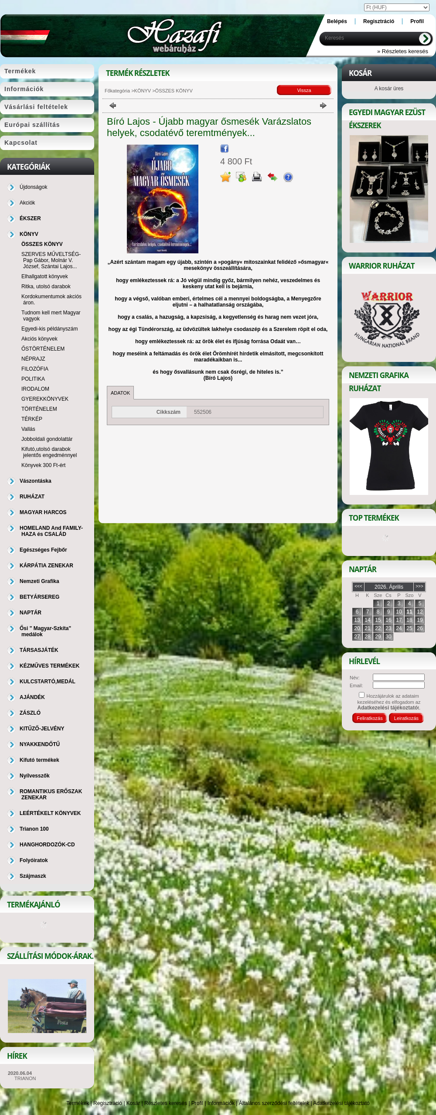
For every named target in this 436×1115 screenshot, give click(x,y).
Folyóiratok (34, 860)
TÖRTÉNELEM (39, 409)
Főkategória (117, 90)
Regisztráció (107, 1103)
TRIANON (25, 1078)
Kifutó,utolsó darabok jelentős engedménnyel (49, 452)
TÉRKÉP (31, 419)
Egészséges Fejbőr (43, 550)
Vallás (28, 429)
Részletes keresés (165, 1103)
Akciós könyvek (39, 339)
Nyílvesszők (35, 776)
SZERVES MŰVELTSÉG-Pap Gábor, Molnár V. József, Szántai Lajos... (51, 260)
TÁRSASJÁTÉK (39, 650)
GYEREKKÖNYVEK (44, 399)
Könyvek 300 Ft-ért (43, 465)
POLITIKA (33, 379)
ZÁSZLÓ (30, 713)
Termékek (77, 1103)
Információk (221, 1103)
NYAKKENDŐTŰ (40, 744)
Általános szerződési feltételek (274, 1103)
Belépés (337, 21)
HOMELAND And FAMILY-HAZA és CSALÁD (51, 531)
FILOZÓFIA (34, 369)
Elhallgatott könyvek (44, 276)
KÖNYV (142, 90)
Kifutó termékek (39, 760)
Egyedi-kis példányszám (49, 329)
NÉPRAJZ (33, 359)
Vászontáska (35, 481)
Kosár (133, 1103)
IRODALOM (35, 389)
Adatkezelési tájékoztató (341, 1103)
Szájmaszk (33, 876)
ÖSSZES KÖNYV (42, 244)
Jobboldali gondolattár (46, 439)
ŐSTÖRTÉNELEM (43, 349)
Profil (197, 1103)
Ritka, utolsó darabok (46, 286)
